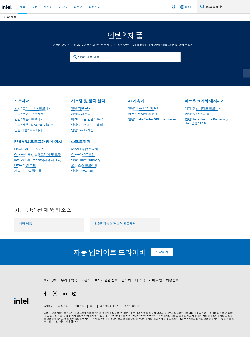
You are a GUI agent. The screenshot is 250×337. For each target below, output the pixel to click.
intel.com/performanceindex (140, 315)
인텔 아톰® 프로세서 (28, 130)
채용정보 (172, 280)
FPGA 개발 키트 (25, 165)
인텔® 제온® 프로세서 (28, 119)
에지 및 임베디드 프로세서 (203, 108)
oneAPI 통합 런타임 (84, 149)
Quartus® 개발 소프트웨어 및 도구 (37, 154)
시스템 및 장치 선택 (88, 101)
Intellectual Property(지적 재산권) (37, 160)
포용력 (85, 280)
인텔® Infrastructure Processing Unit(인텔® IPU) (206, 121)
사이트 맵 (155, 280)
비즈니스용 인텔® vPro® (87, 119)
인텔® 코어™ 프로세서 (29, 114)
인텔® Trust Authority (85, 160)
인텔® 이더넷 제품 (197, 114)
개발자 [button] (63, 7)
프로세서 (22, 101)
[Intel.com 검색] (227, 6)
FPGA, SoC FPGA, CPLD (30, 149)
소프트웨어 (80, 141)
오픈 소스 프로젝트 (84, 165)
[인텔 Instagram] (74, 294)
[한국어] (185, 7)
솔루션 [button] (48, 7)
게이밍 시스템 (80, 114)
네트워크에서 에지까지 (205, 101)
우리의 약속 (69, 280)
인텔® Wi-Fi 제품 (82, 130)
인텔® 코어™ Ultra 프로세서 (32, 108)
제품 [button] (23, 7)
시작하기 (162, 252)
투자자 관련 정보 (106, 280)
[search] (75, 57)
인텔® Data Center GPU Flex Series (152, 119)
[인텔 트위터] (55, 294)
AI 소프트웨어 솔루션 (142, 114)
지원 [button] (35, 7)
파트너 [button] (78, 7)
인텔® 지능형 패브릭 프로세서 (115, 223)
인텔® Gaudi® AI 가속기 (144, 108)
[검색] (202, 6)
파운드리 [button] (95, 7)
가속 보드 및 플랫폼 (27, 171)
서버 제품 (25, 223)
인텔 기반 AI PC (81, 108)
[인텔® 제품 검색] (125, 57)
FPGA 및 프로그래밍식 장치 (38, 141)
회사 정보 (50, 280)
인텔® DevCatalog (83, 171)
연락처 (126, 280)
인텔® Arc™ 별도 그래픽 (87, 125)
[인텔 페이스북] (45, 294)
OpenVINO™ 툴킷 (83, 154)
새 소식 (140, 280)
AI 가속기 (136, 101)
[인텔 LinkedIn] (64, 294)
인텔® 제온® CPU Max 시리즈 (34, 125)
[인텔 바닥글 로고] (22, 301)
